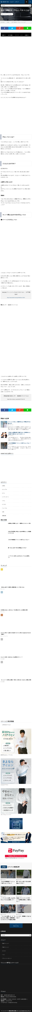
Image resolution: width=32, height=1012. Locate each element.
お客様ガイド (27, 35)
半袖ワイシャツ (5, 947)
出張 (3, 511)
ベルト (3, 954)
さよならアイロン (4, 784)
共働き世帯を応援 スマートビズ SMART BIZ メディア (20, 1010)
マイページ (17, 35)
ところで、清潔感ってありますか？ (23, 917)
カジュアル (4, 489)
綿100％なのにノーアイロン (7, 754)
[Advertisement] (16, 701)
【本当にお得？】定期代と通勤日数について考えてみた (12, 587)
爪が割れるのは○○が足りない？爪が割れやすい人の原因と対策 (14, 610)
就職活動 (4, 515)
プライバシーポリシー (7, 958)
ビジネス (4, 504)
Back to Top (16, 926)
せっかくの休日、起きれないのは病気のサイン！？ (12, 657)
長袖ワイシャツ (5, 943)
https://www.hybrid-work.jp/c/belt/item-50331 (16, 297)
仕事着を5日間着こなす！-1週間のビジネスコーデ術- (19, 523)
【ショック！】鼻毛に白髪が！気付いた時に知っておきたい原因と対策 (16, 679)
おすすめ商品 (10, 35)
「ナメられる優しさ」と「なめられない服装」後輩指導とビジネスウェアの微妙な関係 (8, 918)
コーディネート (5, 496)
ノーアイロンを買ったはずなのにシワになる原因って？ (8, 898)
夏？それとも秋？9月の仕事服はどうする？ (17, 547)
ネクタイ (4, 950)
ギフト (3, 493)
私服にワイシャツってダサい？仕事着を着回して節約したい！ (23, 899)
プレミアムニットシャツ (6, 814)
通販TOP (4, 35)
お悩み (10, 14)
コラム (3, 500)
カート (22, 35)
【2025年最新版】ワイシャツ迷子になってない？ (19, 443)
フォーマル (4, 508)
